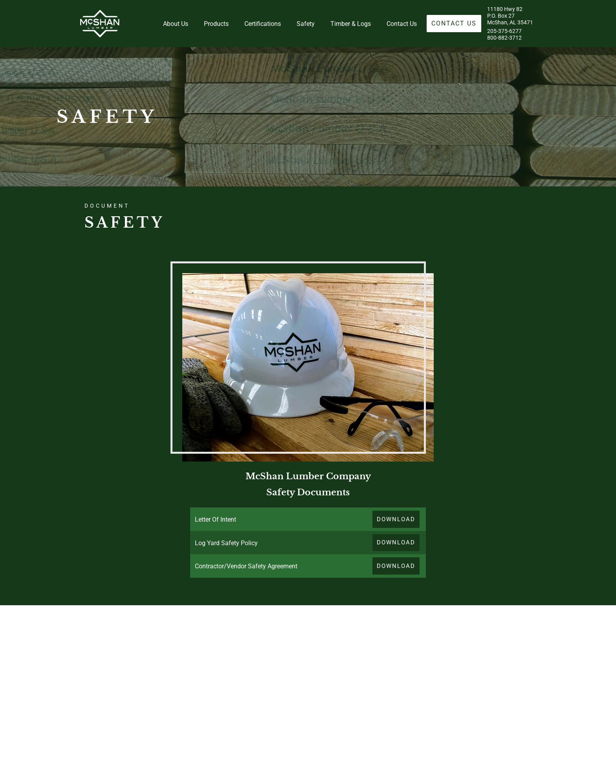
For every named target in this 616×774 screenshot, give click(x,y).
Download (396, 519)
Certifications (262, 23)
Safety (306, 23)
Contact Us (402, 23)
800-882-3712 (504, 38)
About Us (175, 23)
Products (216, 23)
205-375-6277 (504, 31)
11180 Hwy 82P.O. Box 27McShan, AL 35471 (510, 16)
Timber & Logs (350, 23)
